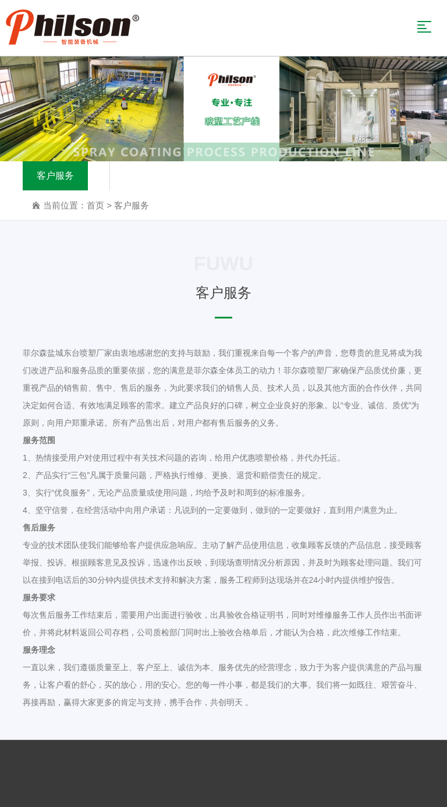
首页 (95, 206)
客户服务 (55, 177)
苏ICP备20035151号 (309, 774)
